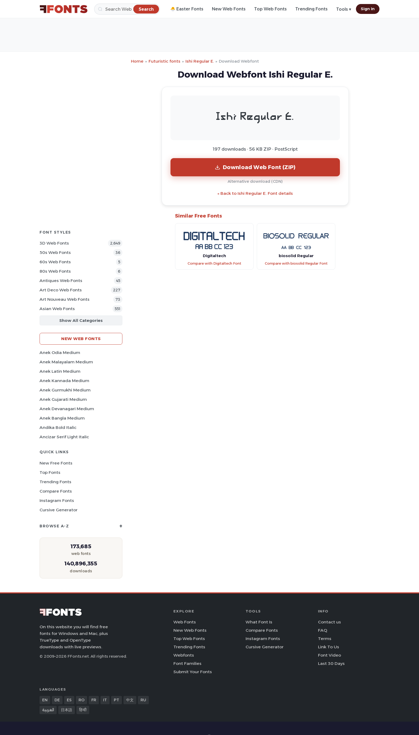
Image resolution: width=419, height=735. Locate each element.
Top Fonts (50, 472)
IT (105, 700)
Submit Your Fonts (192, 671)
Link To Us (328, 646)
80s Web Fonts (55, 271)
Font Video (329, 655)
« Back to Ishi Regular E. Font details (255, 193)
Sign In (368, 8)
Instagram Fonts (57, 500)
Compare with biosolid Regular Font (296, 263)
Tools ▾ (343, 9)
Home (137, 61)
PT (116, 700)
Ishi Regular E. (199, 61)
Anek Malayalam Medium (66, 361)
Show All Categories (81, 320)
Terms (324, 638)
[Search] (127, 9)
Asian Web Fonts (57, 308)
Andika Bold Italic (58, 427)
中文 (130, 700)
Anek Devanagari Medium (67, 408)
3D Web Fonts (54, 243)
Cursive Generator (58, 509)
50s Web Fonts (55, 252)
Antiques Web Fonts (61, 280)
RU (143, 700)
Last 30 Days (331, 663)
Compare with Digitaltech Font (214, 263)
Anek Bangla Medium (62, 418)
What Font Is (259, 621)
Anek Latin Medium (60, 371)
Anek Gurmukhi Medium (65, 390)
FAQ (322, 630)
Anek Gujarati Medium (63, 399)
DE (57, 700)
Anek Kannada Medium (64, 380)
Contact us (329, 621)
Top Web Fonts (270, 9)
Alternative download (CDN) (255, 181)
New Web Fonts (229, 9)
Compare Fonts (56, 491)
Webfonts (183, 655)
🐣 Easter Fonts (186, 9)
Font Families (187, 663)
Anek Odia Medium (60, 352)
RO (81, 700)
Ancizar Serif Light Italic (64, 436)
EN (45, 700)
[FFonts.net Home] (64, 9)
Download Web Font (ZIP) (255, 167)
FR (93, 700)
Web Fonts (184, 621)
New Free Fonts (56, 463)
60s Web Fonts (55, 261)
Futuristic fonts (164, 61)
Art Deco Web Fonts (61, 289)
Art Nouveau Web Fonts (65, 299)
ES (69, 700)
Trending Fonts (311, 9)
